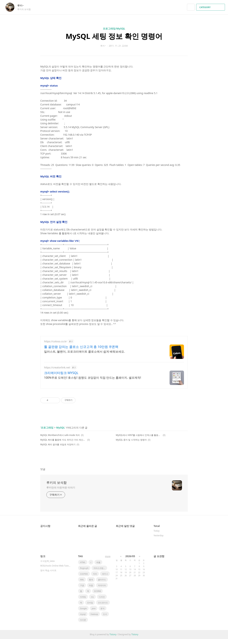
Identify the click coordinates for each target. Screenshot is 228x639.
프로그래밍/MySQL (114, 28)
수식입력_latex (47, 561)
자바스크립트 (99, 568)
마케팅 (83, 596)
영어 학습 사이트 (48, 570)
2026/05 (130, 556)
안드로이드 (103, 602)
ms (92, 596)
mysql (83, 614)
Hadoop (94, 614)
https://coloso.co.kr (55, 341)
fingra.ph (84, 568)
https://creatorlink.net (57, 367)
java (93, 608)
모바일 (90, 602)
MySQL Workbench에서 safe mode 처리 (60, 435)
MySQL (60, 427)
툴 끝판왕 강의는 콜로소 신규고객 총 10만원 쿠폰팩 (81, 347)
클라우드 (102, 579)
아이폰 (83, 619)
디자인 (102, 596)
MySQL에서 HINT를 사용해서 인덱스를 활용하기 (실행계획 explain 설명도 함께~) (139, 435)
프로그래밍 (47, 427)
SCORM (97, 591)
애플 (98, 562)
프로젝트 (84, 573)
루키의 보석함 (56, 482)
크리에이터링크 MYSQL (61, 373)
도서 (105, 614)
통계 (91, 579)
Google (83, 608)
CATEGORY (211, 7)
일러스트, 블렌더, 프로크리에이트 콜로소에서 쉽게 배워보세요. (84, 352)
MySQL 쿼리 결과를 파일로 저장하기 (58, 444)
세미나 (105, 573)
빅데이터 (102, 585)
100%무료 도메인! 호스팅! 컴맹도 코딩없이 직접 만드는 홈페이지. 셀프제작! (92, 378)
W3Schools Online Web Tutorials (55, 565)
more (107, 556)
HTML (82, 562)
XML (82, 579)
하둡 (91, 585)
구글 (82, 585)
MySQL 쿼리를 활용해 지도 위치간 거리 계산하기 (63, 439)
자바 (95, 573)
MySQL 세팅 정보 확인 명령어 (114, 36)
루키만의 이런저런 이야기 (60, 487)
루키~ (22, 5)
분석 (102, 608)
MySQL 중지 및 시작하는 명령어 (131, 439)
